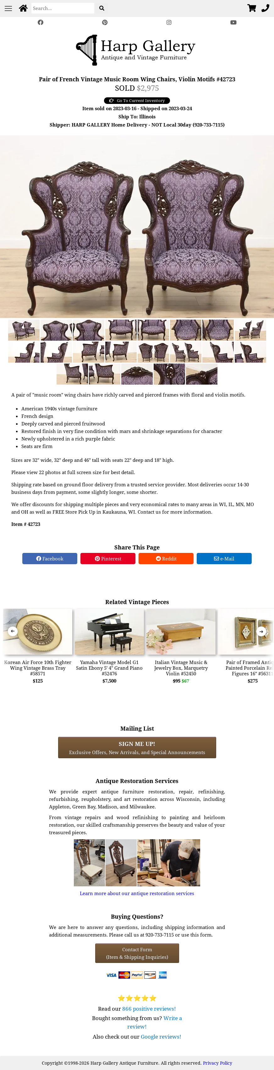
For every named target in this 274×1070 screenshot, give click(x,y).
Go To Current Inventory (137, 100)
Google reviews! (161, 1036)
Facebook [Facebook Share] (49, 558)
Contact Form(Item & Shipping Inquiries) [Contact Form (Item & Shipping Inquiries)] (137, 953)
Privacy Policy (217, 1063)
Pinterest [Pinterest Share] (108, 558)
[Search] (62, 8)
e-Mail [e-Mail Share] (224, 558)
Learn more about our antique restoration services (137, 893)
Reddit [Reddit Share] (166, 558)
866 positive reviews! (149, 1008)
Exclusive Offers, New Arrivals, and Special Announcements (137, 747)
